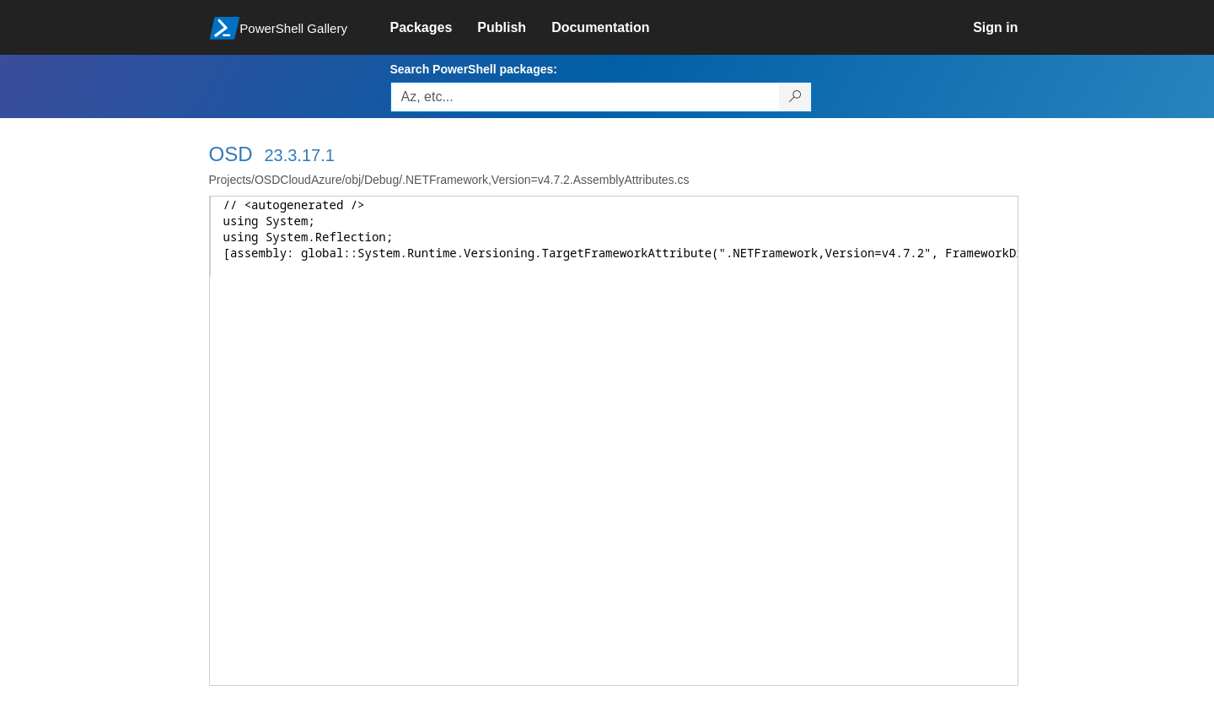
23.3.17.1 (299, 155)
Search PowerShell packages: (473, 69)
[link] (434, 27)
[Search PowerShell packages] (795, 97)
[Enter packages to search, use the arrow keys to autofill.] (585, 97)
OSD (231, 154)
